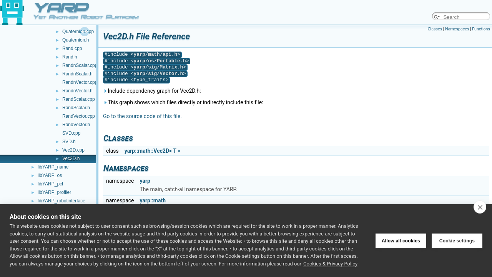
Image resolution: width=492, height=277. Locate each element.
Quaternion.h (75, 40)
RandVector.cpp (78, 116)
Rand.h (69, 57)
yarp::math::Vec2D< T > (153, 151)
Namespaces (457, 29)
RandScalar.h (76, 107)
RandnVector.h (77, 90)
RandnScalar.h (77, 74)
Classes (435, 29)
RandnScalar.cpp (79, 65)
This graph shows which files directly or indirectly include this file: (183, 102)
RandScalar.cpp (78, 99)
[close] (480, 207)
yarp (145, 181)
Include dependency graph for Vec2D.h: (152, 91)
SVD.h (69, 141)
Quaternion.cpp (78, 31)
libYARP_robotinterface (61, 201)
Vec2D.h (71, 158)
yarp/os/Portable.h (160, 61)
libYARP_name (53, 167)
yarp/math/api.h (155, 54)
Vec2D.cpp (73, 150)
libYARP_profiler (54, 192)
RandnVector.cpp (79, 82)
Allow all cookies (401, 241)
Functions (481, 29)
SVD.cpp (71, 133)
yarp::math (153, 200)
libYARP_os (50, 175)
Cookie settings (457, 241)
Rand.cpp (72, 48)
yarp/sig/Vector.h (158, 73)
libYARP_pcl (50, 184)
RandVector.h (76, 124)
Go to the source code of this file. (142, 116)
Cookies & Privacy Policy (330, 264)
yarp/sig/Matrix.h (158, 67)
